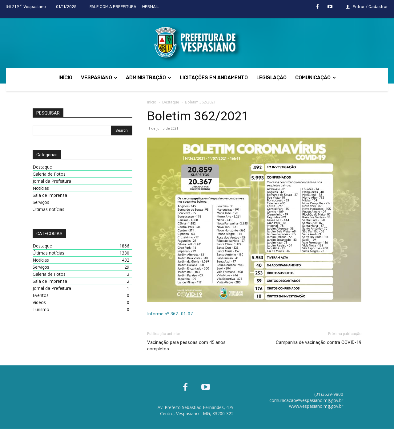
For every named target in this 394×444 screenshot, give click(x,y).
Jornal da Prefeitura (52, 181)
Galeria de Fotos (49, 174)
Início (151, 102)
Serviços (41, 202)
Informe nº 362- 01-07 (170, 314)
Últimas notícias (48, 209)
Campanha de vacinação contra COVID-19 (318, 342)
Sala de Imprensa (50, 195)
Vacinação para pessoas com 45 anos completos (186, 346)
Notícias (41, 188)
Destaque (170, 102)
